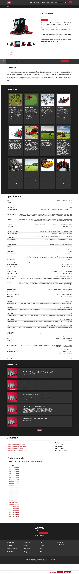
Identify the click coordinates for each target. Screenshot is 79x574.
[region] (39, 572)
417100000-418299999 (14, 468)
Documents (28, 61)
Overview (9, 61)
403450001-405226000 (14, 488)
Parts (11, 54)
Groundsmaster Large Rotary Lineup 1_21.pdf (17, 445)
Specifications (18, 61)
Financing (8, 544)
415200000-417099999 (14, 470)
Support (48, 2)
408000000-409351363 (14, 482)
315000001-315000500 (14, 511)
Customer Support (26, 547)
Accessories (23, 61)
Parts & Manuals (36, 2)
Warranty (39, 61)
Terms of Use (28, 554)
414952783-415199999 (14, 472)
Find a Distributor (13, 51)
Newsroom (41, 543)
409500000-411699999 (14, 478)
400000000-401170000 (14, 499)
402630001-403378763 (14, 493)
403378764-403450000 (14, 490)
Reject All (60, 572)
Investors (41, 544)
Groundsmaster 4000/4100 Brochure (15, 443)
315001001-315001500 (14, 507)
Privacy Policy (33, 554)
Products (30, 2)
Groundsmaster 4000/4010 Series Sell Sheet (17, 441)
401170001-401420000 (14, 497)
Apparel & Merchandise (10, 546)
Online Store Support (26, 540)
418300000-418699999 (14, 466)
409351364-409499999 (14, 480)
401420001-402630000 (14, 495)
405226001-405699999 (14, 486)
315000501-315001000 (14, 509)
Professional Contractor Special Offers (12, 543)
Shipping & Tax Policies (27, 543)
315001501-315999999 (14, 505)
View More (39, 425)
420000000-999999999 (14, 462)
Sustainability (42, 540)
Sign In (52, 2)
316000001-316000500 (14, 503)
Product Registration (9, 540)
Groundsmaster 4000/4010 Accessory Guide (17, 439)
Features (13, 61)
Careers (41, 546)
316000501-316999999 (14, 501)
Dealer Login (25, 546)
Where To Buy (43, 2)
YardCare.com (42, 547)
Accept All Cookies (68, 572)
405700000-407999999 (14, 484)
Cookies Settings (53, 572)
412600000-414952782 (14, 474)
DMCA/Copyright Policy (40, 554)
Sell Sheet (12, 52)
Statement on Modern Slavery (50, 554)
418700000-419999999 (14, 464)
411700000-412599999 (14, 476)
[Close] (77, 572)
